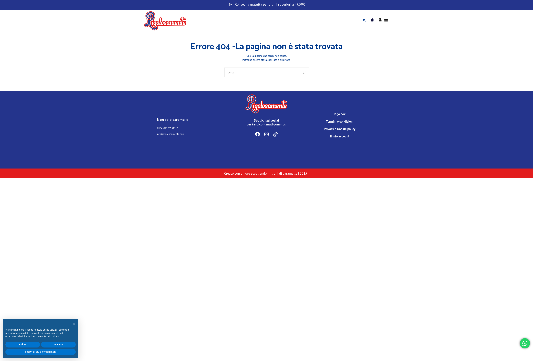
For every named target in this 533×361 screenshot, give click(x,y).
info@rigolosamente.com (170, 134)
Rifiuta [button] (22, 344)
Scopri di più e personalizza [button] (40, 351)
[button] (386, 20)
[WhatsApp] (340, 150)
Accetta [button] (58, 344)
